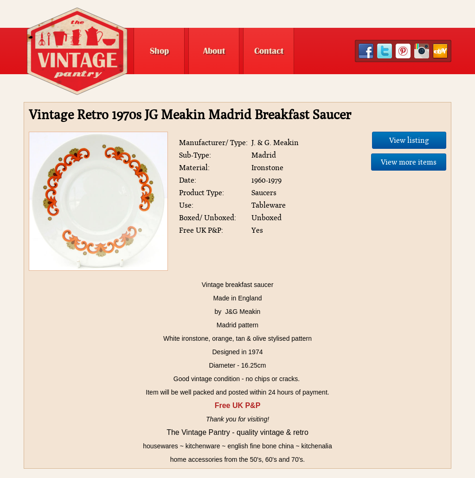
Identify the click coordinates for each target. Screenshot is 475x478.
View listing (409, 140)
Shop (159, 51)
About (214, 51)
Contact (268, 51)
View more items (408, 162)
